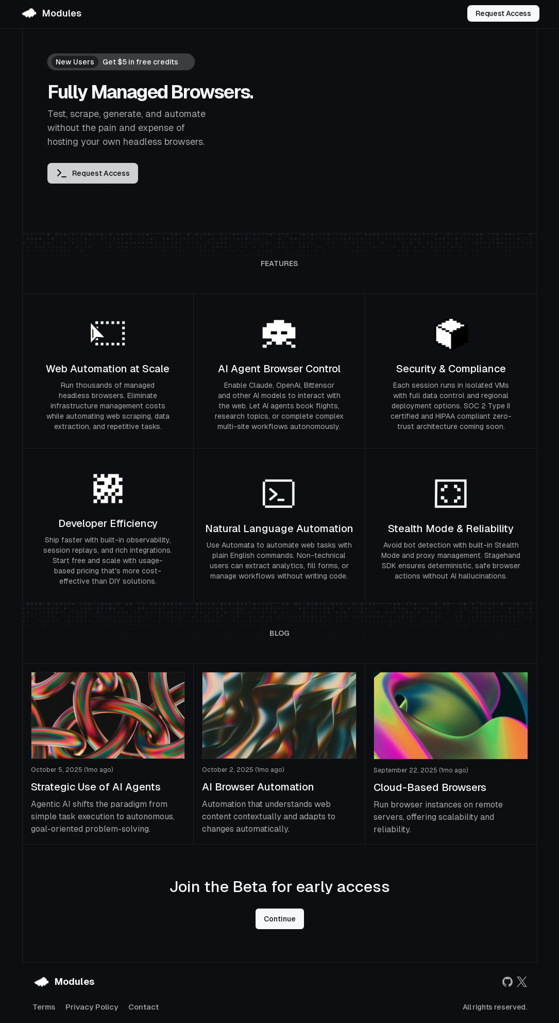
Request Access (503, 13)
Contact (143, 1006)
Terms (43, 1006)
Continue (280, 919)
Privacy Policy (91, 1006)
